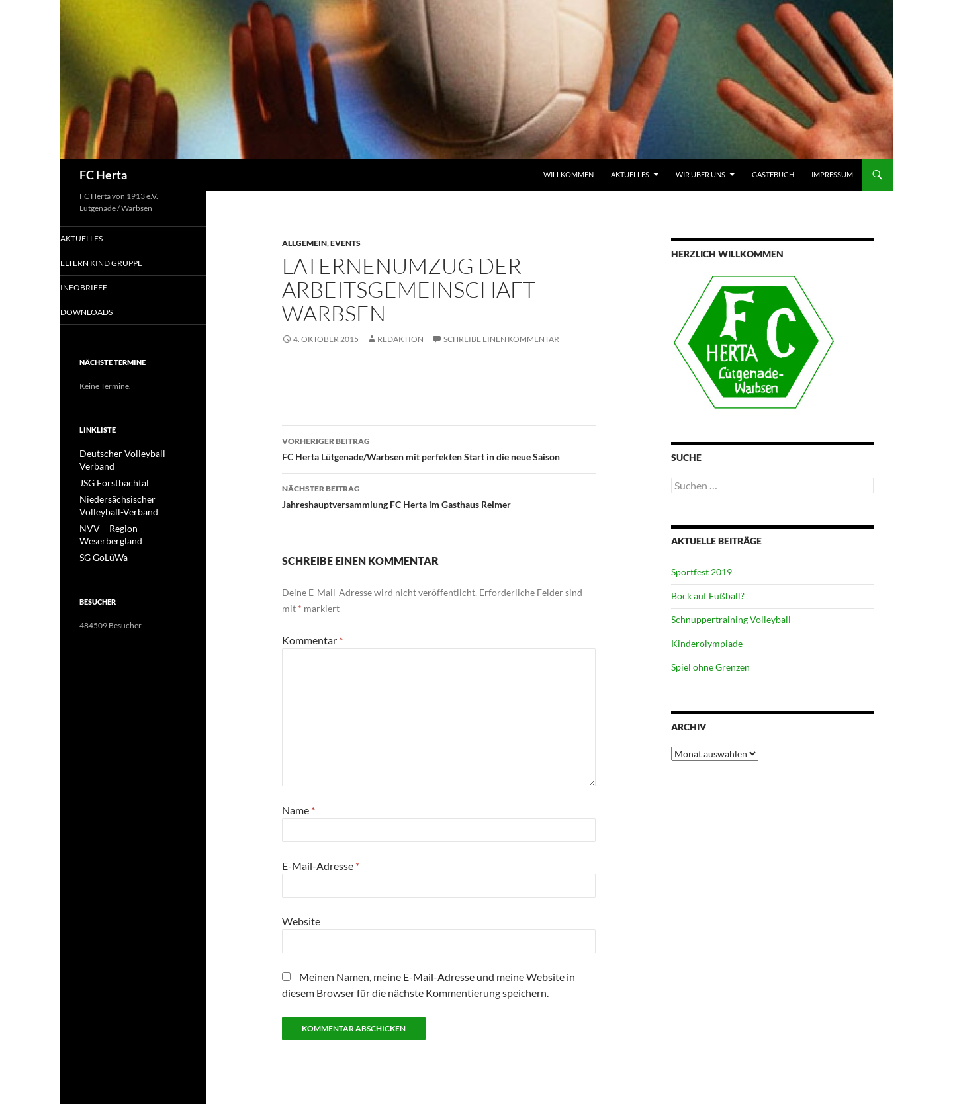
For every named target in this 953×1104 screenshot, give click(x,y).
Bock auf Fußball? (708, 595)
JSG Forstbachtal (108, 471)
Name (298, 810)
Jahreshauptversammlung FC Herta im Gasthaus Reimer (439, 495)
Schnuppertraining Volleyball (731, 619)
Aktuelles (630, 174)
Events (345, 243)
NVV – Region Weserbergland (131, 514)
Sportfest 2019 (701, 571)
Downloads (103, 313)
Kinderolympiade (707, 643)
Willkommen (568, 174)
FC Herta (103, 174)
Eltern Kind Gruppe (116, 263)
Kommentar (312, 640)
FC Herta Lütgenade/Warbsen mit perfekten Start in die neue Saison (439, 447)
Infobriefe (99, 288)
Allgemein (304, 243)
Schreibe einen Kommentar (501, 339)
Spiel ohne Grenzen (710, 667)
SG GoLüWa (100, 530)
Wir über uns (700, 174)
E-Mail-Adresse (320, 865)
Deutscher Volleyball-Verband (131, 455)
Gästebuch (773, 174)
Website (301, 921)
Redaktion (400, 339)
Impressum (832, 174)
